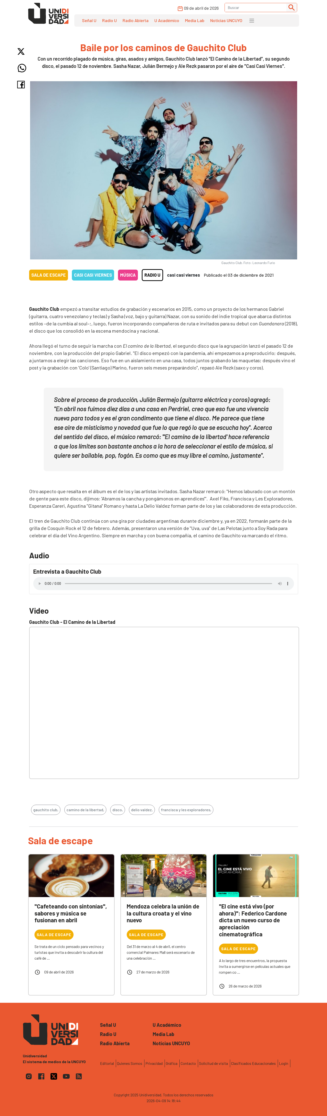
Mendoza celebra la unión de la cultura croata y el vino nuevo (163, 913)
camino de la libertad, (85, 809)
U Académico (166, 20)
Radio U (109, 20)
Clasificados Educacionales (253, 1063)
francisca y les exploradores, (186, 809)
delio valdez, (142, 809)
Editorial (107, 1063)
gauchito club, (45, 809)
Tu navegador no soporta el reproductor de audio (163, 583)
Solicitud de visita (213, 1063)
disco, (117, 809)
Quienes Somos (129, 1063)
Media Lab (194, 20)
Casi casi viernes (93, 275)
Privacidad (154, 1063)
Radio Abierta (136, 20)
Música (128, 275)
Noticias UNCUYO (226, 20)
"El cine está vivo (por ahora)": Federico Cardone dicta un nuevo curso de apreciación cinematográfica (253, 920)
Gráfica (171, 1063)
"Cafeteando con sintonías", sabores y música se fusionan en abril (70, 913)
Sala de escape (48, 275)
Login (283, 1063)
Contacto (188, 1063)
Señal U (89, 20)
